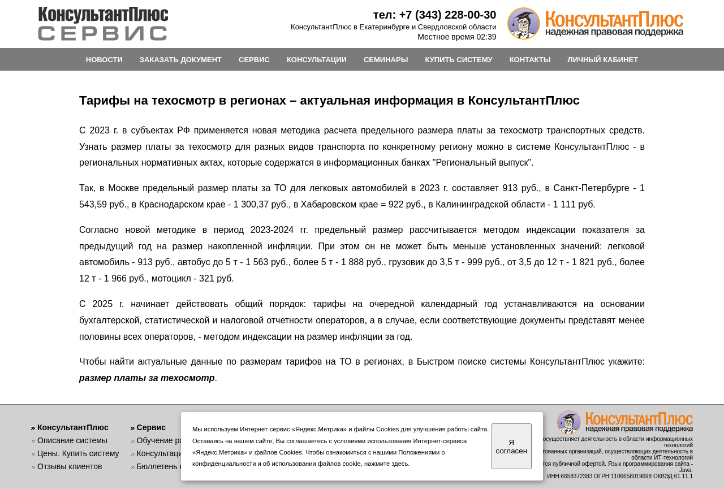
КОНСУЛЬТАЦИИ (317, 59)
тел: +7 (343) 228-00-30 (435, 14)
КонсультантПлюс (73, 427)
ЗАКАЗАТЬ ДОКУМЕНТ (181, 59)
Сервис (151, 427)
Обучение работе (169, 440)
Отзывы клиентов (69, 466)
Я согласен (511, 446)
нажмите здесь (386, 463)
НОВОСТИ (104, 59)
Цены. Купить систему (78, 453)
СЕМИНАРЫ (386, 59)
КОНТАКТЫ (530, 59)
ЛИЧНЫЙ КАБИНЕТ (603, 59)
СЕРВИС (254, 59)
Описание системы (72, 440)
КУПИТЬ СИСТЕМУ (458, 59)
